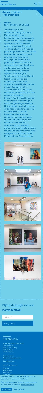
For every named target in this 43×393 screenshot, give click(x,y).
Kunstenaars (7, 370)
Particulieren (7, 372)
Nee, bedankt (19, 389)
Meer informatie (27, 385)
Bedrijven (6, 374)
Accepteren (6, 389)
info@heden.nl (8, 352)
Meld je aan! (9, 323)
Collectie (6, 368)
